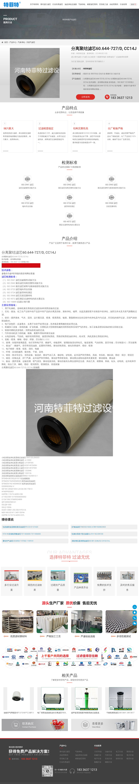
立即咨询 (85, 97)
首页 (6, 42)
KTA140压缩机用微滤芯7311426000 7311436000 (22, 521)
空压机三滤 (103, 5)
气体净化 (81, 5)
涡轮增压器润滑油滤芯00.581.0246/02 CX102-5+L (91, 528)
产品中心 (12, 42)
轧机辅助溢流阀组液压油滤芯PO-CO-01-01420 (20, 514)
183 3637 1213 (121, 98)
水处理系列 (113, 5)
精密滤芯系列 (92, 5)
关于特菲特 (34, 5)
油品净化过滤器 (71, 5)
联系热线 (113, 95)
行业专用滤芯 (57, 5)
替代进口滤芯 (45, 5)
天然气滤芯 (30, 42)
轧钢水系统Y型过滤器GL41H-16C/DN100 (87, 521)
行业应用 (123, 5)
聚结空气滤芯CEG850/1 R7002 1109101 (18, 528)
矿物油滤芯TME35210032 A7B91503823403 (89, 514)
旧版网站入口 (69, 780)
